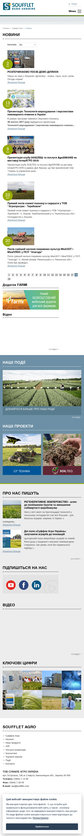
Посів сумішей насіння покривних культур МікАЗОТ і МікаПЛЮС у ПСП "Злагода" (40, 251)
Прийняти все (42, 826)
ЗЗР (8, 746)
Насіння (10, 739)
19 (9, 279)
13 (56, 274)
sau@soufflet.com (20, 786)
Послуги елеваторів (16, 749)
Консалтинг (11, 753)
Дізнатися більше (16, 82)
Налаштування (40, 818)
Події (8, 760)
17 (72, 274)
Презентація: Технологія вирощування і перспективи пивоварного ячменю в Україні (40, 113)
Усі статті (75, 559)
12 (52, 274)
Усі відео (53, 349)
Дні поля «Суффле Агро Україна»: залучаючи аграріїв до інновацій (45, 533)
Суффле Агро (17, 28)
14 (60, 274)
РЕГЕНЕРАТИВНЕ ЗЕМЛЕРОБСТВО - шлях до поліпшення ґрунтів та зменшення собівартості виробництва (50, 504)
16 (68, 274)
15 (64, 274)
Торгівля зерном (14, 756)
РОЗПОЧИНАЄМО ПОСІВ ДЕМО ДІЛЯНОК (33, 71)
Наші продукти (13, 742)
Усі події (76, 417)
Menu (72, 11)
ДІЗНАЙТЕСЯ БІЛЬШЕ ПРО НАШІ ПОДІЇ (30, 409)
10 (44, 274)
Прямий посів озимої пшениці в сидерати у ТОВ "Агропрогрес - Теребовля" (37, 205)
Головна (6, 28)
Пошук (74, 4)
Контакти (10, 763)
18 (76, 274)
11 (48, 274)
